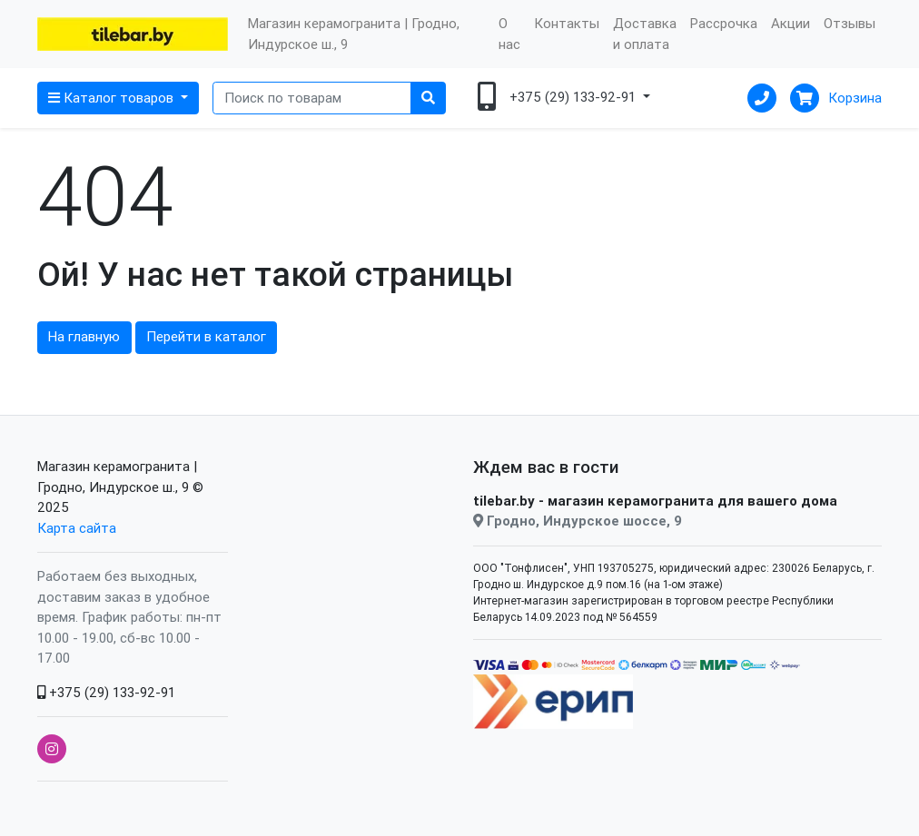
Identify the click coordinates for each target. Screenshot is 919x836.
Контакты (566, 23)
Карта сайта (76, 527)
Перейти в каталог (206, 336)
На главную (84, 336)
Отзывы (849, 23)
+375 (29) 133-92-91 (106, 692)
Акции (790, 23)
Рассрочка (723, 23)
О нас (509, 34)
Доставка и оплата (645, 34)
